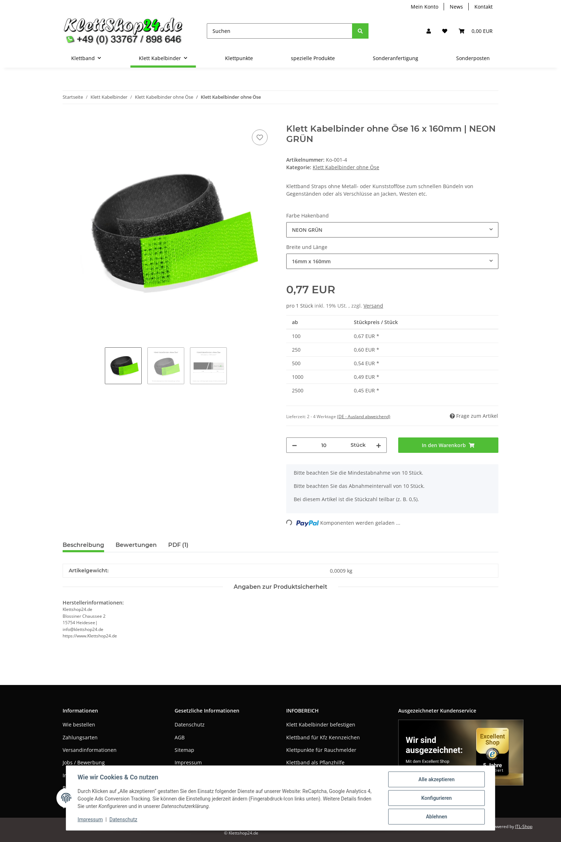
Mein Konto (424, 6)
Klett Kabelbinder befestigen (320, 724)
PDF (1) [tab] (178, 545)
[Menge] (324, 445)
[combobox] (392, 230)
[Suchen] (279, 31)
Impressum (188, 762)
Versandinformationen (90, 749)
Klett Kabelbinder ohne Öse (346, 167)
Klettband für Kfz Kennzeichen (323, 737)
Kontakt (483, 6)
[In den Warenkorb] (68, 120)
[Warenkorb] (475, 31)
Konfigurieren (436, 798)
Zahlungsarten (80, 737)
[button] (428, 31)
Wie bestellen (79, 724)
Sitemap (184, 749)
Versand (373, 305)
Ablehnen (436, 816)
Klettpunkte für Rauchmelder (321, 749)
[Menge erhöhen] (378, 445)
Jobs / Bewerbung (84, 762)
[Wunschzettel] (444, 31)
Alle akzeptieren (436, 779)
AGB (180, 737)
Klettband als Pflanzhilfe (315, 762)
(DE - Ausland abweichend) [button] (363, 416)
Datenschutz (190, 724)
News (456, 6)
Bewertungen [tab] (136, 545)
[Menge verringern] (294, 445)
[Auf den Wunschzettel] (260, 137)
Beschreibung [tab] (83, 545)
